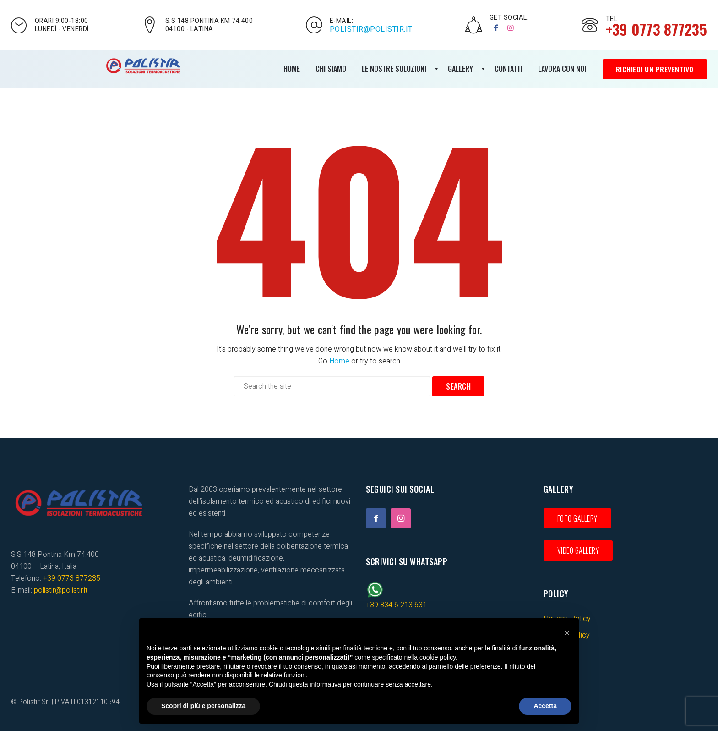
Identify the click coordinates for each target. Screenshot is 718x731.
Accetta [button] (545, 705)
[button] (567, 633)
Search (458, 386)
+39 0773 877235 (71, 578)
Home (339, 361)
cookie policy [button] (437, 657)
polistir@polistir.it (371, 29)
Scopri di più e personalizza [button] (203, 705)
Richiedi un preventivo (654, 69)
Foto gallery (577, 518)
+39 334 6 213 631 (396, 604)
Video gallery (578, 550)
